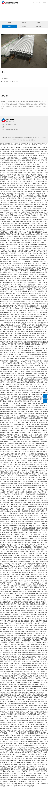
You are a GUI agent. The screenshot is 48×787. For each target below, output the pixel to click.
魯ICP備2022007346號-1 (32, 137)
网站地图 (32, 151)
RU (40, 2)
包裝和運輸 (38, 26)
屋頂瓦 (9, 26)
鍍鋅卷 (9, 22)
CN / (33, 2)
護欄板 (24, 26)
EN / (35, 2)
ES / (38, 2)
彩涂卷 (38, 22)
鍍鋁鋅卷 (24, 22)
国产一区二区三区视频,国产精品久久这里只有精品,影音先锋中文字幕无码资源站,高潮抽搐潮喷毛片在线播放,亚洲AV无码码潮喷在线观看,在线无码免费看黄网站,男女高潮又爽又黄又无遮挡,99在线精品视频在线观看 (24, 149)
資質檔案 (40, 137)
